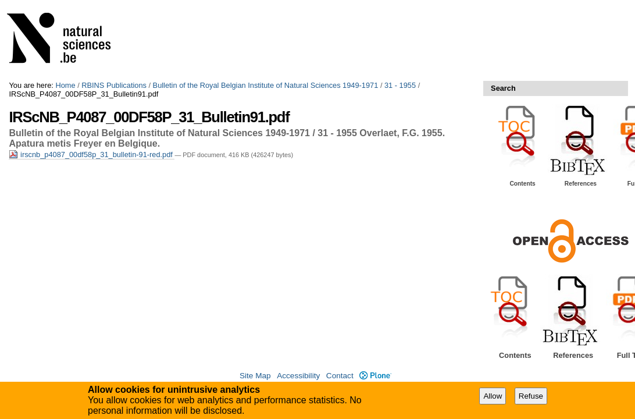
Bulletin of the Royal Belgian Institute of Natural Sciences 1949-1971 (266, 85)
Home (65, 85)
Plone (375, 375)
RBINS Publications (114, 85)
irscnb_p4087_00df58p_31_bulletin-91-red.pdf (91, 154)
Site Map (255, 375)
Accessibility (298, 375)
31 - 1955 (400, 85)
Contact (340, 375)
